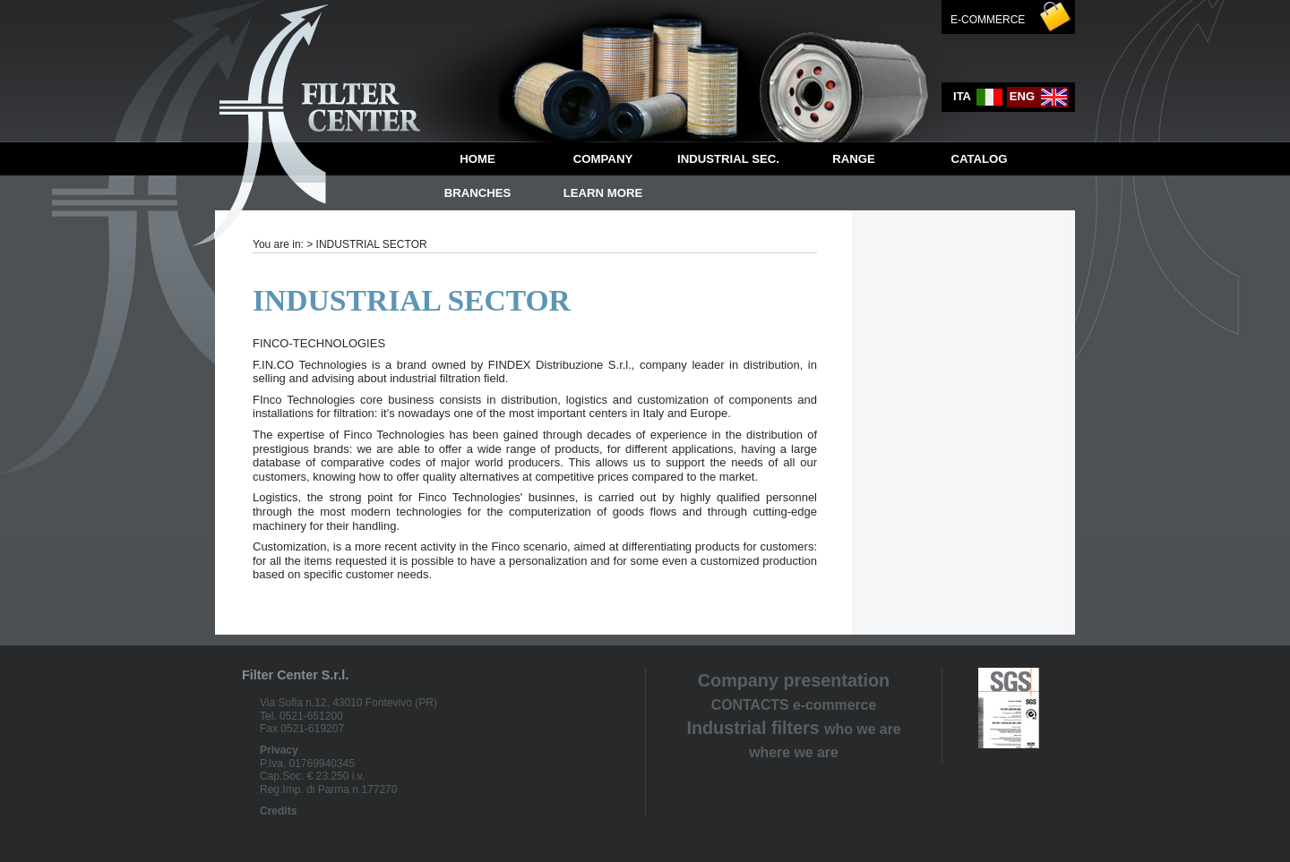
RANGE (853, 159)
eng (1039, 97)
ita (978, 97)
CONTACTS (750, 705)
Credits (278, 811)
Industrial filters (752, 728)
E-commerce (987, 19)
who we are (862, 729)
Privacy (279, 750)
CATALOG (978, 159)
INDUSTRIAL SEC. (728, 159)
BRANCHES (478, 193)
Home (477, 159)
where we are (793, 752)
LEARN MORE (603, 193)
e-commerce (834, 705)
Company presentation (794, 680)
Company (602, 159)
